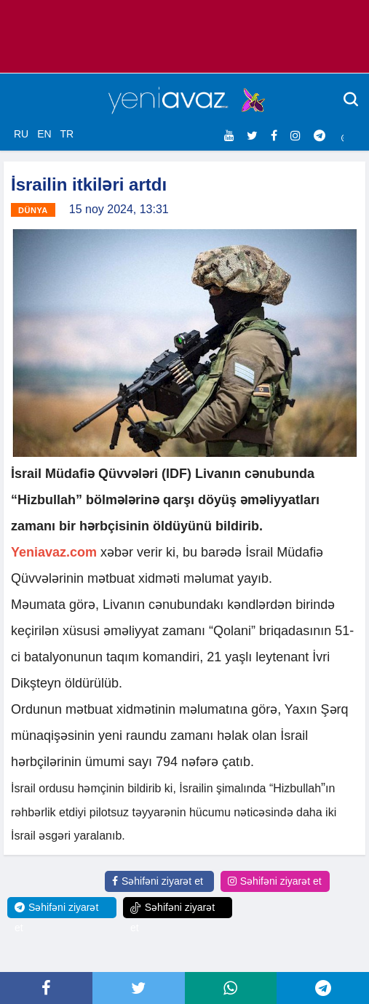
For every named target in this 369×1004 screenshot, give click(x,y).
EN (44, 134)
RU (21, 134)
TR (67, 134)
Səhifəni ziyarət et (157, 881)
